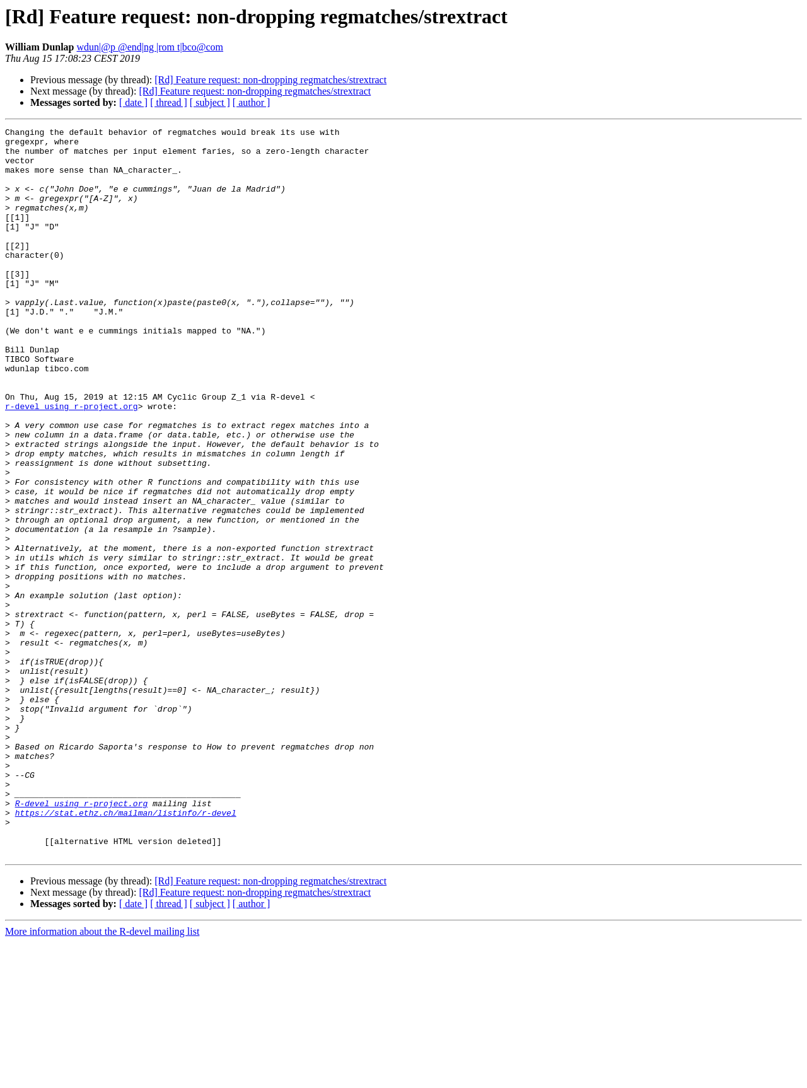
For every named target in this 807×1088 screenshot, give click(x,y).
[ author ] (251, 102)
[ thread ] (168, 102)
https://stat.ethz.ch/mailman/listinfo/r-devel (125, 950)
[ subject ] (210, 102)
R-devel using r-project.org (81, 939)
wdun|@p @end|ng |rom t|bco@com (150, 47)
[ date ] (133, 102)
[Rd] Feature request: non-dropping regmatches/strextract (270, 79)
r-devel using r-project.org (71, 462)
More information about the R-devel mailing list (102, 1077)
